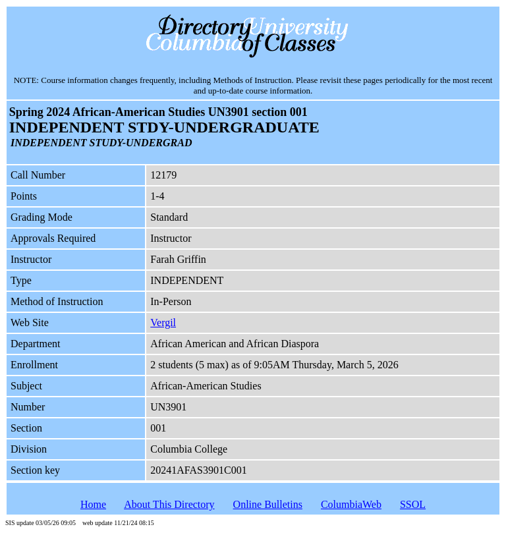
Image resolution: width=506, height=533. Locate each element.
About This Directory (169, 504)
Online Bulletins (267, 504)
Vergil (163, 322)
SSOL (413, 504)
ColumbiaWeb (351, 504)
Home (93, 504)
